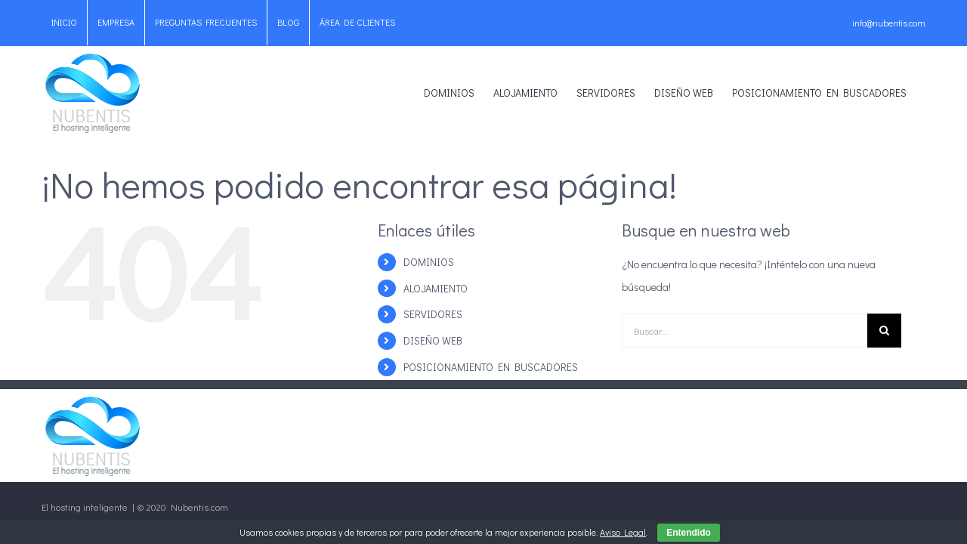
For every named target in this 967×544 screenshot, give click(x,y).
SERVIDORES (432, 314)
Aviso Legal (623, 532)
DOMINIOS (428, 262)
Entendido (688, 532)
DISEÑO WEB (432, 340)
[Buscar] (884, 331)
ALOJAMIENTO (435, 288)
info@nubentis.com (888, 23)
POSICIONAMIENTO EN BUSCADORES (490, 367)
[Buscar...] (744, 331)
